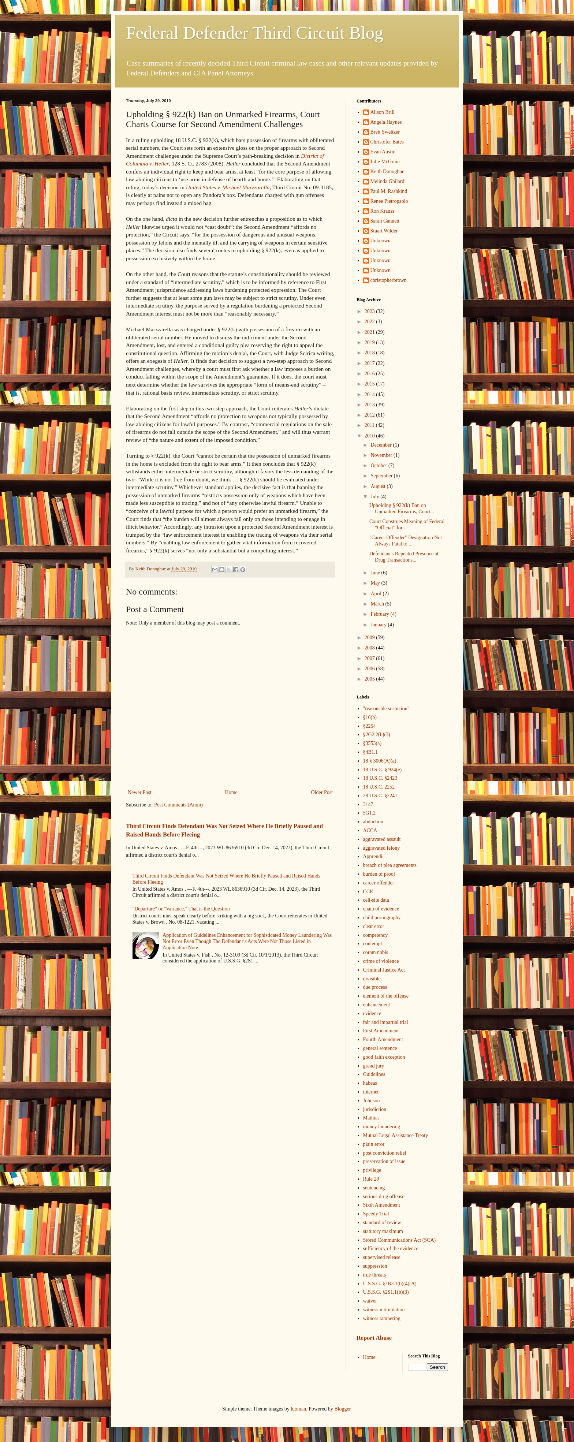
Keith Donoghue (387, 171)
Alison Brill (382, 112)
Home (231, 792)
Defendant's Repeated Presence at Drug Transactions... (404, 557)
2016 (370, 373)
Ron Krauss (382, 211)
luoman (298, 1409)
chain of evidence (381, 909)
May (375, 583)
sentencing (374, 1188)
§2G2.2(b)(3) (376, 734)
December (381, 445)
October (379, 465)
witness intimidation (384, 1309)
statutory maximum (383, 1231)
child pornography (382, 917)
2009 (370, 637)
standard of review (382, 1222)
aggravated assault (382, 839)
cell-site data (376, 900)
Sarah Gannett (385, 221)
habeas (370, 1083)
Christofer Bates (387, 142)
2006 (370, 668)
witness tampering (381, 1318)
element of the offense (386, 996)
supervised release (381, 1257)
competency (375, 935)
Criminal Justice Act (384, 970)
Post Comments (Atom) (178, 805)
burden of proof (379, 874)
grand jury (373, 1066)
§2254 (369, 726)
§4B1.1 (370, 752)
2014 (370, 394)
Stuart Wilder (384, 231)
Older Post (322, 792)
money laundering (381, 1126)
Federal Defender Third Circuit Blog (254, 32)
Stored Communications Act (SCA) (399, 1240)
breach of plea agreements (390, 865)
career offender (378, 883)
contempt (372, 943)
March (377, 604)
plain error (374, 1144)
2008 (370, 648)
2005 (370, 679)
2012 (370, 415)
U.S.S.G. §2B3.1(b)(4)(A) (390, 1283)
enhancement (376, 1004)
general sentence (380, 1048)
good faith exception (384, 1057)
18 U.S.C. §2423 (380, 778)
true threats (374, 1275)
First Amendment (381, 1030)
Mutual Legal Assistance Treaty (395, 1135)
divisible (372, 978)
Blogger (342, 1409)
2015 (370, 384)
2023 (370, 311)
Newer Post (140, 792)
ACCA (370, 830)
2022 (370, 321)
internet (371, 1092)
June (375, 572)
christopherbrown (388, 280)
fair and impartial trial (385, 1022)
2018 (370, 352)
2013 (370, 404)
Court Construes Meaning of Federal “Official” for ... (406, 524)
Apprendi (373, 856)
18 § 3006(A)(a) (379, 761)
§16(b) (370, 717)
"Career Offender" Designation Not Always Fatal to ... (405, 541)
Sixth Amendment (381, 1205)
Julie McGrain (385, 161)
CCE (368, 891)
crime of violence (381, 961)
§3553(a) (372, 743)
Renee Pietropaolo (389, 201)
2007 (370, 658)
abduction (373, 821)
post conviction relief (385, 1153)
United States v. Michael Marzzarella (228, 187)
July (375, 496)
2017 (370, 363)
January (379, 624)
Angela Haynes (386, 122)
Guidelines (374, 1074)
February (380, 614)
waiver (370, 1301)
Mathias (371, 1118)
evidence (372, 1013)
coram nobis (375, 952)
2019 (370, 342)
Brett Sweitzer (385, 132)
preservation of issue (384, 1161)
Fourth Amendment (383, 1039)
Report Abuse (374, 1337)
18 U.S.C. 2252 (379, 787)
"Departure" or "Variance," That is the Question (181, 909)
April (376, 593)
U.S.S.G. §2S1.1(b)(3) (386, 1292)
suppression (375, 1266)
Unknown (380, 240)
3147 (368, 804)
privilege (372, 1170)
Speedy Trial (376, 1213)
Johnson (371, 1100)
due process (375, 987)
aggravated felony (381, 848)
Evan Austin (383, 151)
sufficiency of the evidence (390, 1248)
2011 (370, 425)
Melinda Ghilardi (388, 181)
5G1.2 (369, 813)
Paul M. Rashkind (388, 191)
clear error (373, 926)
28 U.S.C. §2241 (380, 795)
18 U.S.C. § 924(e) (382, 769)
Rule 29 (371, 1179)
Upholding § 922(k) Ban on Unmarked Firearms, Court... (401, 508)
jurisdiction (375, 1109)
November (382, 455)
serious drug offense (384, 1196)
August (378, 486)
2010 (370, 436)
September (382, 475)
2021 (370, 332)
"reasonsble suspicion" (386, 708)
